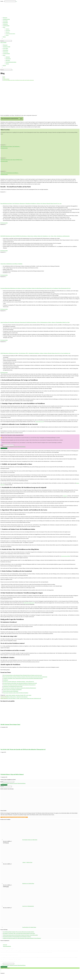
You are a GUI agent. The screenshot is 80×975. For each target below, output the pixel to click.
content (7, 695)
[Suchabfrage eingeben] (6, 41)
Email (2, 445)
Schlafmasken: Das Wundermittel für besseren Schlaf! (12, 686)
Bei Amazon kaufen (4, 148)
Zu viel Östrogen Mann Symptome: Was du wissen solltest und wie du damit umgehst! (18, 931)
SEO (24, 695)
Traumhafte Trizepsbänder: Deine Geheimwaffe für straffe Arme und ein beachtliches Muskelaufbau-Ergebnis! (23, 678)
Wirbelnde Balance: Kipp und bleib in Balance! (12, 774)
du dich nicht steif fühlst (65, 556)
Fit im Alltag (5, 48)
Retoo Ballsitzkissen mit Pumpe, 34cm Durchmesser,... (10, 146)
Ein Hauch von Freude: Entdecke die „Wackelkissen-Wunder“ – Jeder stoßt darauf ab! (18, 681)
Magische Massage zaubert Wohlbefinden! (10, 691)
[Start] (4, 76)
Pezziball (21, 695)
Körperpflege (5, 50)
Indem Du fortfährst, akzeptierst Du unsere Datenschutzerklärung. (14, 446)
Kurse (4, 55)
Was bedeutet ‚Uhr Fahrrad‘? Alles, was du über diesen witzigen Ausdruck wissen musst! (19, 933)
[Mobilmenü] (3, 42)
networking (18, 695)
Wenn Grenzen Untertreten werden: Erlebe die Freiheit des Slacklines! (15, 692)
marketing (13, 695)
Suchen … (2, 1)
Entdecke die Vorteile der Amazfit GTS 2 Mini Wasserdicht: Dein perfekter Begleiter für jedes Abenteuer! (22, 938)
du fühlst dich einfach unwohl (29, 602)
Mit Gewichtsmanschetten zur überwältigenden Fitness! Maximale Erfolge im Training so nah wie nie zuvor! (22, 675)
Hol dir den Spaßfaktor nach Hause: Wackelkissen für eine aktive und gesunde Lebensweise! (18, 80)
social (27, 695)
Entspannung (8, 58)
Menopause (5, 44)
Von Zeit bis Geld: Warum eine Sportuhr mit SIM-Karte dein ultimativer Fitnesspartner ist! (19, 684)
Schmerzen (65, 495)
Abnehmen (8, 56)
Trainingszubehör (6, 53)
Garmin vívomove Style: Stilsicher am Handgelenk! (12, 689)
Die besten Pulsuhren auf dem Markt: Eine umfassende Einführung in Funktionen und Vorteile (20, 683)
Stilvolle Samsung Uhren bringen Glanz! (10, 724)
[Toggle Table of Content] (20, 119)
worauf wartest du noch (39, 421)
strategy (29, 695)
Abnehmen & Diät (6, 46)
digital (10, 695)
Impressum (5, 944)
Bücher (4, 65)
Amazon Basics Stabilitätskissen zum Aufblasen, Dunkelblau (11, 263)
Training (7, 63)
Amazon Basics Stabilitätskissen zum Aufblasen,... (10, 172)
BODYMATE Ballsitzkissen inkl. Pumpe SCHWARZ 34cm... (12, 159)
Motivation (8, 60)
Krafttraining (5, 51)
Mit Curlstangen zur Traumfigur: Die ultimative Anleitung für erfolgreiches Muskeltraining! (19, 687)
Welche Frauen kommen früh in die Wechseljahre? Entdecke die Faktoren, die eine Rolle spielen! (20, 935)
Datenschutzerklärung (7, 946)
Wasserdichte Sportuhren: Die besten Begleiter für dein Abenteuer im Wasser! (17, 936)
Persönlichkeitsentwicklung (11, 62)
